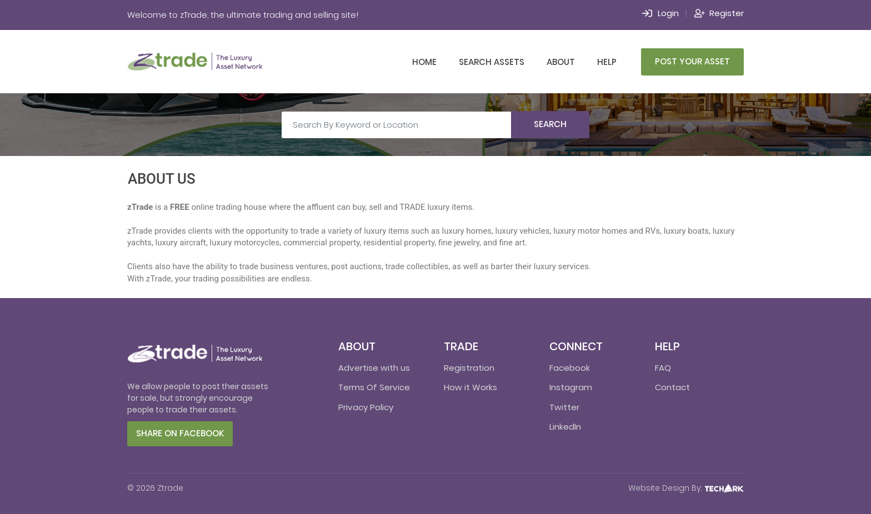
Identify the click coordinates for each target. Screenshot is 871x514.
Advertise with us (374, 368)
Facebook (569, 368)
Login (668, 13)
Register (726, 13)
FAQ (663, 368)
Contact (672, 387)
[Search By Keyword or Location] (397, 125)
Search (550, 124)
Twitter (564, 407)
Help (607, 62)
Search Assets (491, 62)
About (561, 62)
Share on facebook (180, 433)
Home (424, 62)
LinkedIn (565, 426)
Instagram (570, 387)
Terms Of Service (374, 387)
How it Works (470, 387)
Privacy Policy (365, 407)
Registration (469, 368)
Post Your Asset (692, 61)
